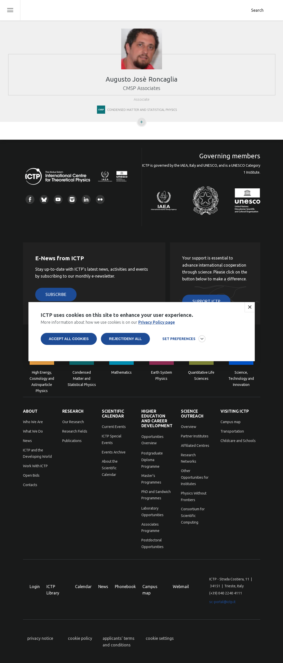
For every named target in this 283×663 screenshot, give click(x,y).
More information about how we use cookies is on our (108, 329)
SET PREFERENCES (178, 345)
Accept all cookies (69, 345)
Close (249, 314)
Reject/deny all (125, 345)
